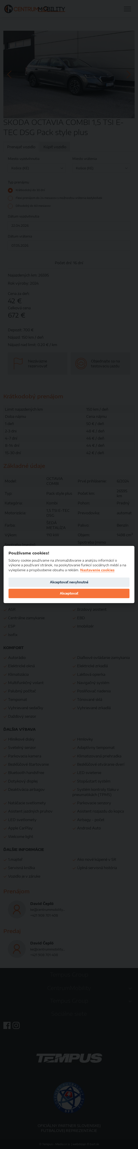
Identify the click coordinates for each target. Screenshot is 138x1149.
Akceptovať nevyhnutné (69, 582)
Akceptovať (69, 593)
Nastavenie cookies (97, 570)
